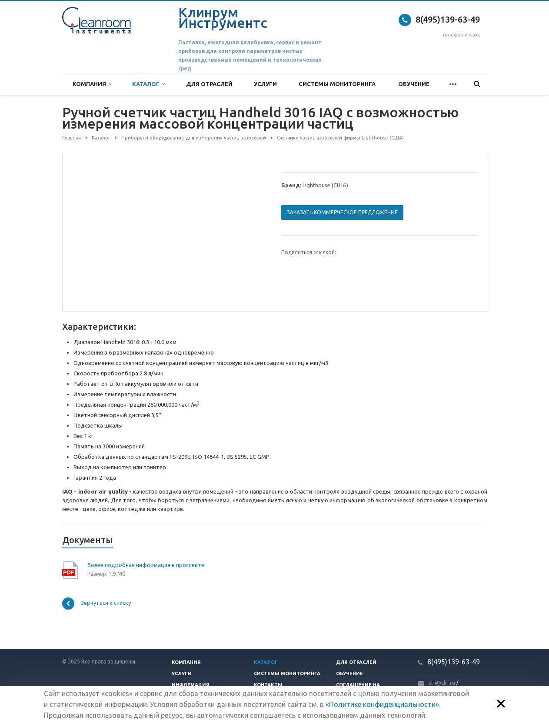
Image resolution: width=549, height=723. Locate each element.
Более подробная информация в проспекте (145, 565)
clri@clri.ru (442, 683)
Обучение (413, 84)
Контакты (268, 684)
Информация (191, 684)
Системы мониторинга (337, 84)
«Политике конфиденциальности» (382, 704)
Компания (92, 84)
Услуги (265, 84)
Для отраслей (209, 84)
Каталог (148, 84)
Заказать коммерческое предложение (342, 212)
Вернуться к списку (96, 603)
